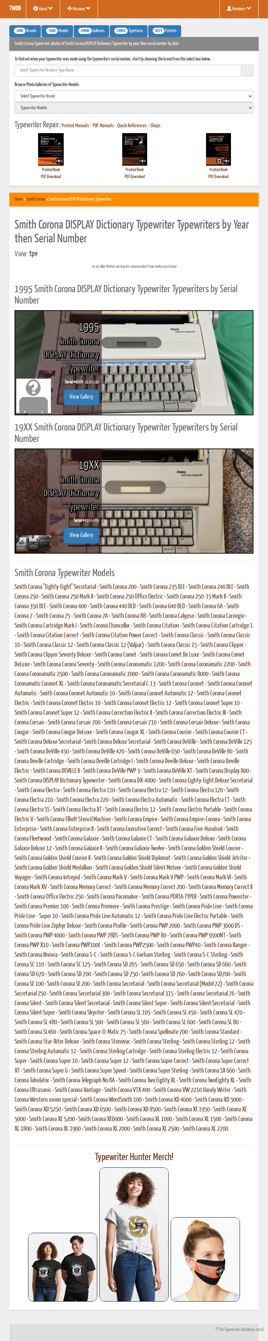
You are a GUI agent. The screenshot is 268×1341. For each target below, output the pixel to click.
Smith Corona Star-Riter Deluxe (47, 1042)
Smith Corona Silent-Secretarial (202, 1003)
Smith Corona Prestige (146, 907)
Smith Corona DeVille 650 (154, 752)
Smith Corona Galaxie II (78, 848)
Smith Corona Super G (45, 1071)
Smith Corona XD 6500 (87, 1110)
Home (19, 199)
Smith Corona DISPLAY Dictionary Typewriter (60, 781)
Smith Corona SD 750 (116, 974)
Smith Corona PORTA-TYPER (169, 897)
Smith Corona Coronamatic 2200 (201, 665)
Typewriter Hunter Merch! (134, 1157)
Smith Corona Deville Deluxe (165, 761)
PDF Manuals (103, 125)
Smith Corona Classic (182, 635)
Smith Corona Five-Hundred (194, 829)
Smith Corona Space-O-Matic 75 (93, 1032)
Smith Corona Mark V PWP (157, 878)
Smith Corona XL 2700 (205, 1129)
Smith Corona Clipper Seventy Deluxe (53, 655)
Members (239, 8)
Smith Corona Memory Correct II (220, 887)
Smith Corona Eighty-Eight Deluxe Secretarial (205, 781)
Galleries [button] (91, 31)
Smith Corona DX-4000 (131, 781)
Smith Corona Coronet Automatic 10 (77, 694)
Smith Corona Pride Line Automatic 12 (100, 916)
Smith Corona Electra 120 (197, 790)
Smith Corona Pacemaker (112, 897)
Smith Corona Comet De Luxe (169, 655)
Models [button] (57, 31)
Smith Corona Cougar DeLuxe (62, 732)
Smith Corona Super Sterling (158, 1071)
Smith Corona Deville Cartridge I (100, 761)
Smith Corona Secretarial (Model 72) (185, 984)
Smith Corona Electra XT (77, 810)
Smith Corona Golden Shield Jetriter (211, 858)
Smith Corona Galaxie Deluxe (185, 839)
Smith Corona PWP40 (178, 945)
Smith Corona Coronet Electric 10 (66, 703)
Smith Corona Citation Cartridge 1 (217, 626)
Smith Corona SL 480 (36, 1022)
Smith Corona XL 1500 (198, 1119)
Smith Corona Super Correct (160, 1061)
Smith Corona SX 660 (213, 1071)
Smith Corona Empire (135, 819)
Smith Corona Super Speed (98, 1071)
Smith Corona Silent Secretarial (77, 1003)
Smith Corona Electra (38, 790)
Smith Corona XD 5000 (218, 1100)
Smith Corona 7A (91, 616)
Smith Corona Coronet (181, 684)
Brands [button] (25, 31)
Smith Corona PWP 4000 (40, 936)
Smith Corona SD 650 (162, 965)
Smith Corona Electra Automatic (145, 800)
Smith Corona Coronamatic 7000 (104, 674)
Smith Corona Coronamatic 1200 (131, 665)
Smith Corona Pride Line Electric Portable (185, 916)
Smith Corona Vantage (78, 1090)
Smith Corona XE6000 (100, 1119)
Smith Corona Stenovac (106, 1042)
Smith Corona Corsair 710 (130, 723)
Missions (79, 8)
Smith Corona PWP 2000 (155, 926)
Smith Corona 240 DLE (210, 587)
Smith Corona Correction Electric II (117, 713)
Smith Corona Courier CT (220, 732)
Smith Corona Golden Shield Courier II (52, 858)
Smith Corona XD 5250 (38, 1110)
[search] (134, 96)
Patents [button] (165, 31)
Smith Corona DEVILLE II (56, 771)
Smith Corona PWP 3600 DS (212, 926)
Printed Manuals (75, 125)
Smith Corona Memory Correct (80, 887)
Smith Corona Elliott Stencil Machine (74, 819)
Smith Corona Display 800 (222, 771)
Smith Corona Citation (156, 626)
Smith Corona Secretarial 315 (143, 994)
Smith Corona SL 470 (221, 1013)
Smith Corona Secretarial (118, 984)
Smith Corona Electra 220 (82, 800)
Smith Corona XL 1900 (58, 1129)
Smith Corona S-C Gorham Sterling (135, 955)
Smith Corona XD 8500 (137, 1110)
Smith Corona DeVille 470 (98, 752)
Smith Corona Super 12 (104, 1061)
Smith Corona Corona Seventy (63, 665)
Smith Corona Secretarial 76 (205, 994)
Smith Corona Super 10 (54, 1061)
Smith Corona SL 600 (174, 1022)
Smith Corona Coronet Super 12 (47, 713)
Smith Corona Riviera (36, 955)
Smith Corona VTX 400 (127, 1090)
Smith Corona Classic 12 (48, 645)
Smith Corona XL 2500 (156, 1129)
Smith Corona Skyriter (81, 1013)
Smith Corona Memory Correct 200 (150, 887)
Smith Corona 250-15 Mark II (196, 597)
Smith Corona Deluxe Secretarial (48, 742)
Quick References (132, 125)
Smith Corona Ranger (225, 945)
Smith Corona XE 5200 (52, 1119)
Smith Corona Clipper (222, 645)
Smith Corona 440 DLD (113, 606)
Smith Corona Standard (215, 1032)
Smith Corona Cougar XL (120, 732)
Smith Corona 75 (53, 616)
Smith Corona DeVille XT (167, 771)
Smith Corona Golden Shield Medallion (53, 868)
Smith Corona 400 (68, 606)
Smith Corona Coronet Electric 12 (137, 703)
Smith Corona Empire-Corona (190, 819)
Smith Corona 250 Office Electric (130, 597)
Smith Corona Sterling (156, 1042)
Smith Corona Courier (170, 732)
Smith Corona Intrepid (57, 878)
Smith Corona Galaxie (77, 839)
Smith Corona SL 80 (219, 1022)
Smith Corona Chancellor (105, 626)
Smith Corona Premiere (95, 907)
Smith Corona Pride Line (197, 907)
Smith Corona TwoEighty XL (207, 1081)
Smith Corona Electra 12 (143, 790)
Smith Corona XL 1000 (149, 1119)
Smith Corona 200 (117, 587)
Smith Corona (35, 199)
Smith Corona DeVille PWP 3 (111, 771)
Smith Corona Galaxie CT (127, 839)
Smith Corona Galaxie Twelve (135, 848)
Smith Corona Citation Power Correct (120, 635)
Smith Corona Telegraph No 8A (84, 1081)
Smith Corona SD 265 (115, 965)
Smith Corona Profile (105, 926)
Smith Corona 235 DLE (162, 587)
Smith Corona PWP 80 (144, 936)
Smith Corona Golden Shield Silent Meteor (138, 868)
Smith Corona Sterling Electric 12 (183, 1051)
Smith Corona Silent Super (140, 1003)
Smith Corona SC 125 (68, 965)
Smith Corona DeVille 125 (226, 742)
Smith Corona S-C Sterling (200, 955)
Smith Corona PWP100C (76, 945)
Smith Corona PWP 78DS (93, 936)
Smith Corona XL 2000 (107, 1129)
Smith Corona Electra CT (205, 800)
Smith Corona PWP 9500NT (197, 936)
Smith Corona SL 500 (82, 1022)
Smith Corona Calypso (171, 616)
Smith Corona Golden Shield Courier (204, 848)
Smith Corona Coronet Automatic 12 (155, 694)
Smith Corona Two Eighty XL (147, 1081)
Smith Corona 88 (128, 616)
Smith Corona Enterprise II (66, 829)
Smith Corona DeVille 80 (207, 752)
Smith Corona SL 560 (128, 1022)
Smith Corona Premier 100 (42, 907)
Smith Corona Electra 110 (89, 790)
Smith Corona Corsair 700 (74, 723)
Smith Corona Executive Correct (129, 829)
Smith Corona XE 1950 (187, 1110)
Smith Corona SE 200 (68, 984)
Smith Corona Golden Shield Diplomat (132, 858)
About (43, 8)
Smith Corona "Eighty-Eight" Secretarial (55, 587)
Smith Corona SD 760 (163, 974)
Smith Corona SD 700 (69, 974)
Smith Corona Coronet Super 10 (207, 703)
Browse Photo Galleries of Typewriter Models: (47, 85)
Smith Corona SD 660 (209, 965)
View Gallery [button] (81, 397)
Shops (155, 125)
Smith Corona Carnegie (220, 616)
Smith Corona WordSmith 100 (111, 1100)
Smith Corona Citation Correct (48, 635)
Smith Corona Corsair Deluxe (189, 723)
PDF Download (51, 177)
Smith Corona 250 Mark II (67, 597)
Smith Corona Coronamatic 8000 (175, 674)
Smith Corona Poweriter (224, 897)
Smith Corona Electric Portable (190, 810)
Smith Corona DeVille (175, 742)
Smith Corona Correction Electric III (190, 713)
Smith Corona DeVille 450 (43, 752)
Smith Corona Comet (115, 655)
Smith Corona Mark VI (209, 878)
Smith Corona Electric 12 (130, 810)
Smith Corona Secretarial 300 (80, 994)
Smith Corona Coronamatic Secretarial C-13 (111, 684)
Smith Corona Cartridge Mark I (46, 626)
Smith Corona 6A (205, 606)
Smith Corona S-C (79, 955)
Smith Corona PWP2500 (128, 945)
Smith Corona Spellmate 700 (158, 1032)
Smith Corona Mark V (105, 878)
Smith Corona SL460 (35, 1032)
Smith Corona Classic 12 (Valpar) (110, 645)
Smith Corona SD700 (209, 974)
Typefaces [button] (128, 31)
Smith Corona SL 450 (175, 1013)
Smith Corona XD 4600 (168, 1100)
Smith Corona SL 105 (129, 1013)
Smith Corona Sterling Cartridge (113, 1051)
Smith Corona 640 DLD (162, 606)
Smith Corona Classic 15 (172, 645)
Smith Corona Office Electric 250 (50, 897)
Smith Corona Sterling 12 (208, 1042)
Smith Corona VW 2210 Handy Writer (192, 1090)
